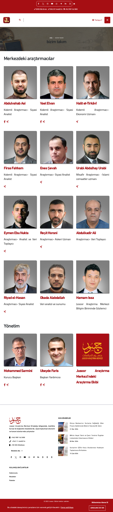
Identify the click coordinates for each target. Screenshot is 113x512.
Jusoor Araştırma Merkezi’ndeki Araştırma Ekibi (92, 376)
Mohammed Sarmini (18, 371)
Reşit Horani (48, 233)
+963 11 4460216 (18, 441)
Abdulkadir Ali (86, 233)
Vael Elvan (47, 103)
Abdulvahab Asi (14, 103)
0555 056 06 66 (40, 9)
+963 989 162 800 (71, 9)
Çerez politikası (67, 508)
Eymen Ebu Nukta (16, 233)
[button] (93, 20)
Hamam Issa (85, 298)
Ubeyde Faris (49, 371)
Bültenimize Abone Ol (100, 502)
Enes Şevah (48, 168)
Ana (51, 38)
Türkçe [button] (98, 20)
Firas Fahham (13, 168)
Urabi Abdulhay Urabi (91, 168)
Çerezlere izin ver (97, 508)
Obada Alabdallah (52, 298)
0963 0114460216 (55, 9)
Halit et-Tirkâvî (86, 103)
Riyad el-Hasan (14, 298)
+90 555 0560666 (18, 445)
